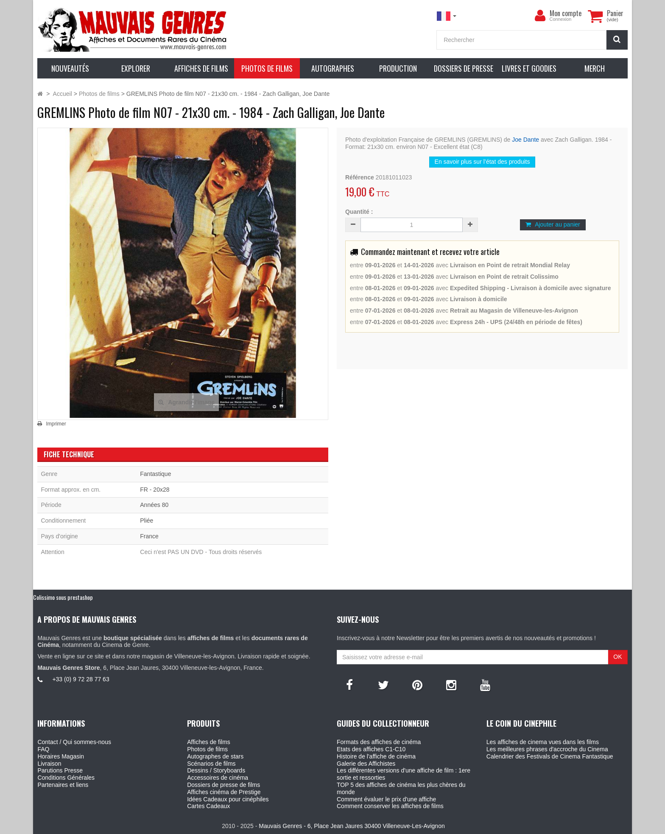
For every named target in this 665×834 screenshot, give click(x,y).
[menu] (540, 15)
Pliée (146, 520)
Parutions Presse (60, 770)
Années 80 (154, 504)
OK (617, 656)
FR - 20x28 (154, 489)
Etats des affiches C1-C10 (371, 749)
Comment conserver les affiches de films (390, 806)
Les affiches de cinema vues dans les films (542, 742)
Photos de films (207, 749)
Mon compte (565, 13)
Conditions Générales (66, 777)
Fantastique (155, 473)
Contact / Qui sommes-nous (74, 742)
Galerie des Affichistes (366, 763)
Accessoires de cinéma (217, 777)
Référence (359, 177)
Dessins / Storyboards (216, 770)
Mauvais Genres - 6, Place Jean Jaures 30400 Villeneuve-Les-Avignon (351, 826)
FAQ (43, 749)
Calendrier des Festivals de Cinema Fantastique (549, 756)
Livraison (49, 763)
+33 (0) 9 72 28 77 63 (80, 679)
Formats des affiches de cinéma (379, 742)
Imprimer (56, 424)
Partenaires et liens (62, 784)
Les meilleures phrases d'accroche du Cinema (547, 749)
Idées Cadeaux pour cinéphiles (227, 799)
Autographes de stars (215, 756)
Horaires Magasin (60, 756)
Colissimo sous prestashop (63, 597)
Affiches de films (208, 742)
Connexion (561, 19)
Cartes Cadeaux (208, 806)
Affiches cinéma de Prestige (223, 792)
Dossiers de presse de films (223, 784)
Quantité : (359, 211)
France (149, 536)
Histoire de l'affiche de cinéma (376, 756)
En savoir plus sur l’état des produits (482, 161)
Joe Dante (525, 139)
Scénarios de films (211, 763)
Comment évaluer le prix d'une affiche (386, 799)
